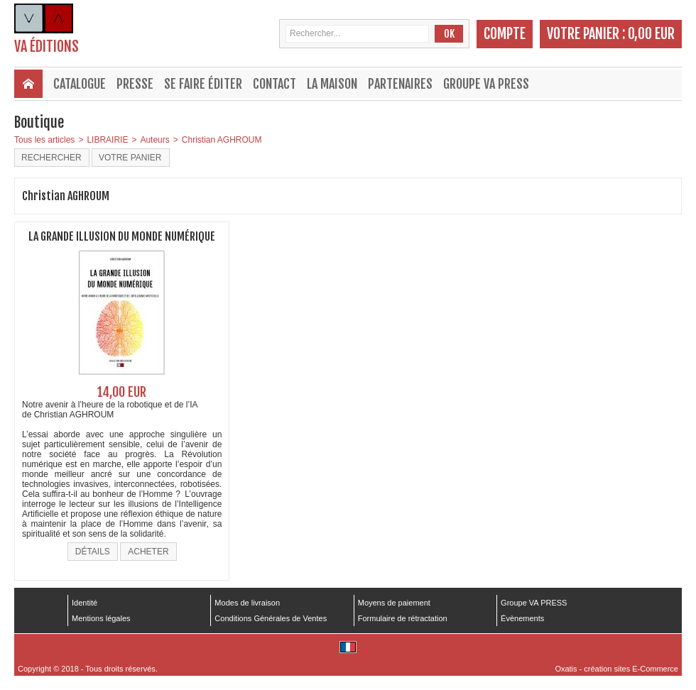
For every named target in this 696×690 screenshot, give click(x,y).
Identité (84, 602)
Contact (274, 84)
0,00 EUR (651, 34)
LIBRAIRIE (107, 140)
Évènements (522, 618)
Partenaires (400, 84)
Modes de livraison (247, 602)
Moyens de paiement (394, 602)
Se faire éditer (203, 84)
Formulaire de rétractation (402, 618)
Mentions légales (101, 618)
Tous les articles (44, 140)
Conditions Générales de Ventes (270, 618)
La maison (332, 84)
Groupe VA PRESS (486, 84)
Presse (134, 84)
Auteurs (154, 140)
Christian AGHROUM (222, 140)
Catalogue (79, 84)
